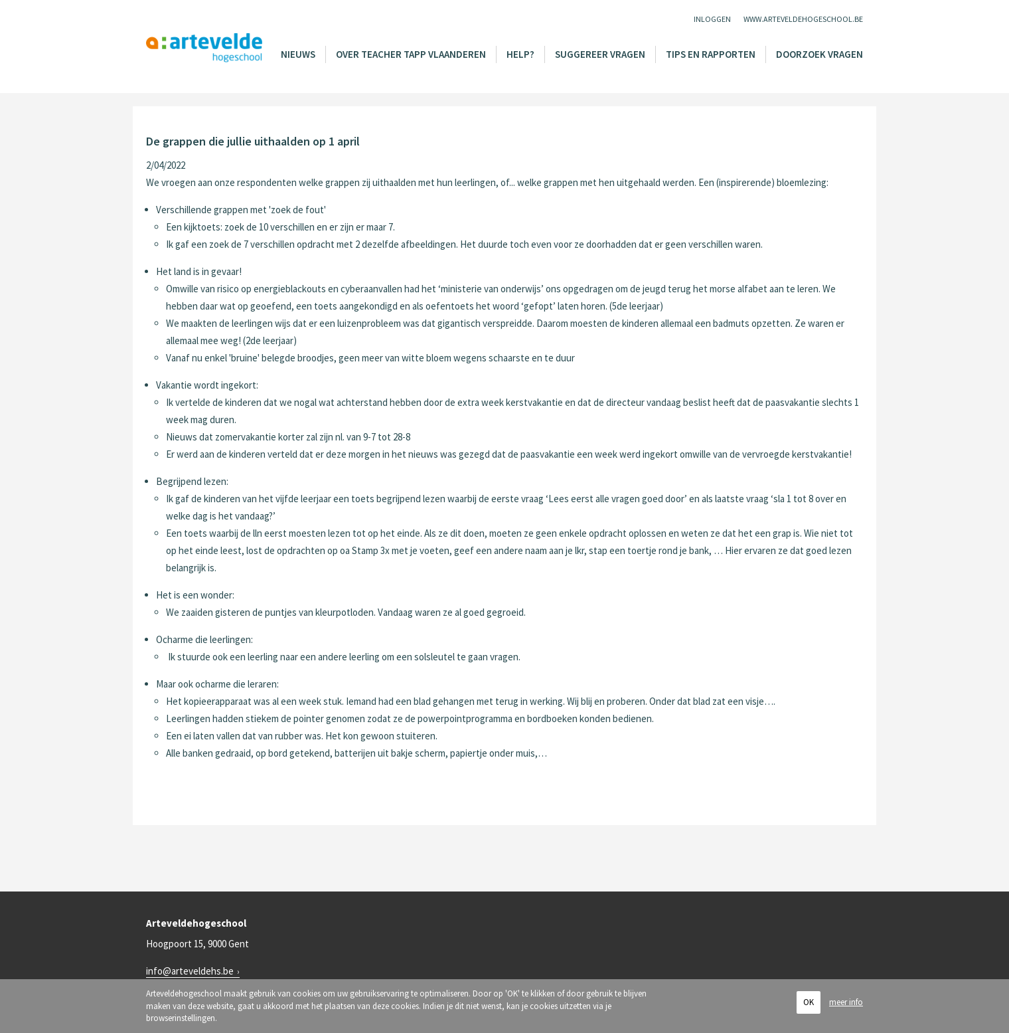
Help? (520, 54)
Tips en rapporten (710, 54)
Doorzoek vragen (819, 54)
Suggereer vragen (600, 54)
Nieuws (298, 54)
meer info (846, 1002)
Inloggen (712, 19)
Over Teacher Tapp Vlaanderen (411, 54)
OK (808, 1002)
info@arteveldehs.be (190, 971)
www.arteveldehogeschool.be (803, 19)
